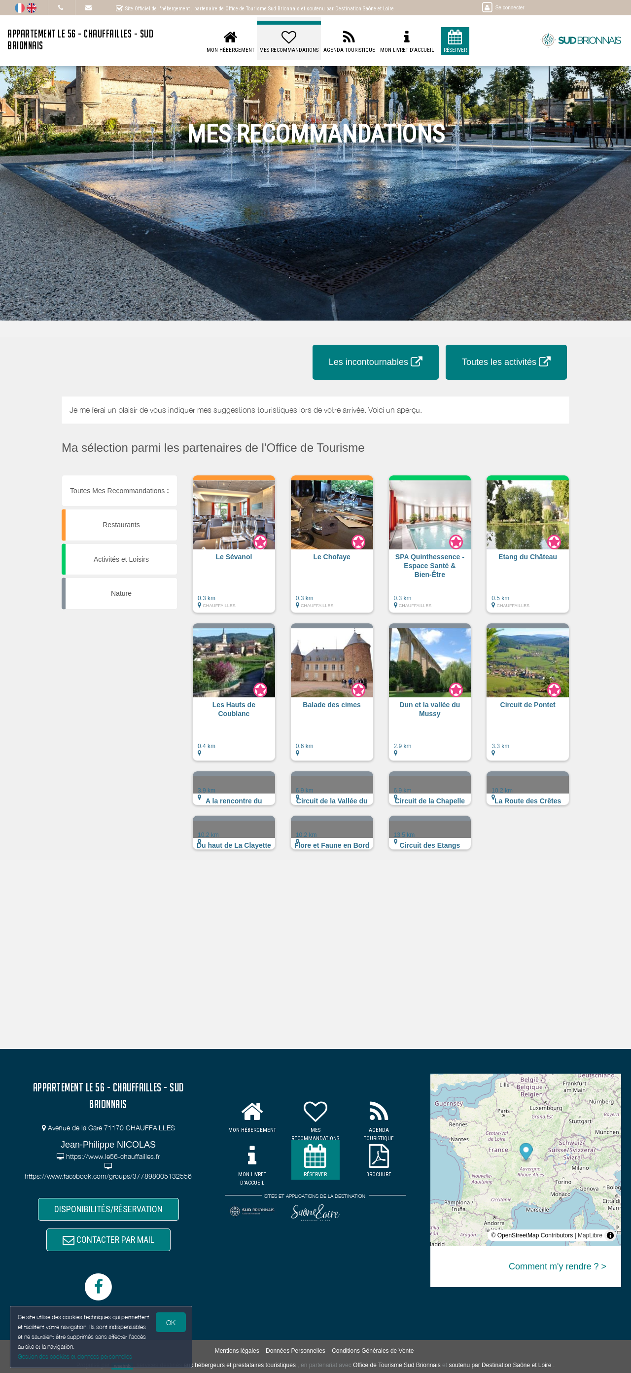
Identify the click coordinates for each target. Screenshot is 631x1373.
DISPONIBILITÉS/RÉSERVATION (108, 1209)
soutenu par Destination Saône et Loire (500, 1365)
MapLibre (590, 1235)
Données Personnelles (295, 1350)
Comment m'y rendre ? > (557, 1266)
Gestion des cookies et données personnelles (75, 1356)
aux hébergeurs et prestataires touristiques (239, 1365)
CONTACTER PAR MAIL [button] (108, 1239)
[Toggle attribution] (610, 1235)
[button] (234, 549)
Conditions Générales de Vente (373, 1350)
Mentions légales (237, 1350)
